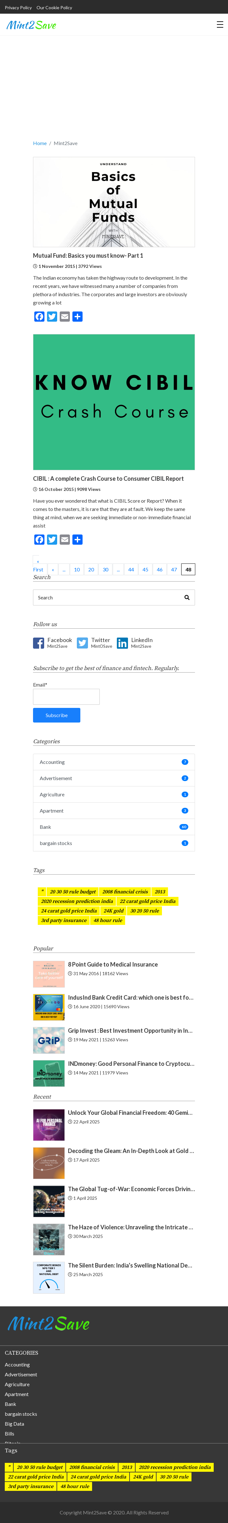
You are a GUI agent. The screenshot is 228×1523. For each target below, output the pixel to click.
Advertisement (114, 778)
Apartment (114, 810)
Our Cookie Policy (54, 7)
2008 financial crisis (125, 892)
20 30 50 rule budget (72, 892)
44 (131, 569)
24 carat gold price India (69, 911)
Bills (9, 1433)
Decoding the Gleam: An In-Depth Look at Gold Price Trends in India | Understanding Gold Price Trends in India (131, 1150)
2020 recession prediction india (77, 901)
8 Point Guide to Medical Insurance (113, 964)
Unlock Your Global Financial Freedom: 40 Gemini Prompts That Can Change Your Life (131, 1112)
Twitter (101, 643)
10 (77, 569)
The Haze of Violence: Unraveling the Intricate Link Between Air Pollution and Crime (131, 1227)
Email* (66, 693)
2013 (160, 892)
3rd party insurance (63, 920)
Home (40, 143)
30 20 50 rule (144, 911)
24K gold (113, 911)
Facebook (59, 643)
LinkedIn (142, 643)
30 (105, 569)
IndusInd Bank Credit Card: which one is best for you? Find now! (131, 997)
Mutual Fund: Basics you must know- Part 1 (88, 255)
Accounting (114, 762)
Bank (114, 827)
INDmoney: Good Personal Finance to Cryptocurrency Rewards (131, 1063)
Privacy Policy (18, 7)
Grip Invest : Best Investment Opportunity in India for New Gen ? (131, 1030)
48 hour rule (107, 920)
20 (91, 569)
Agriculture (114, 794)
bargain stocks (114, 843)
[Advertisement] (114, 91)
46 (160, 569)
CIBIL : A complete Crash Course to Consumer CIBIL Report (108, 478)
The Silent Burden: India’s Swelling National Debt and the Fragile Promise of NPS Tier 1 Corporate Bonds (131, 1265)
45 (145, 569)
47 (174, 569)
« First (38, 565)
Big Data (14, 1424)
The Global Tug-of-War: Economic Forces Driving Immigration (131, 1188)
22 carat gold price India (147, 901)
